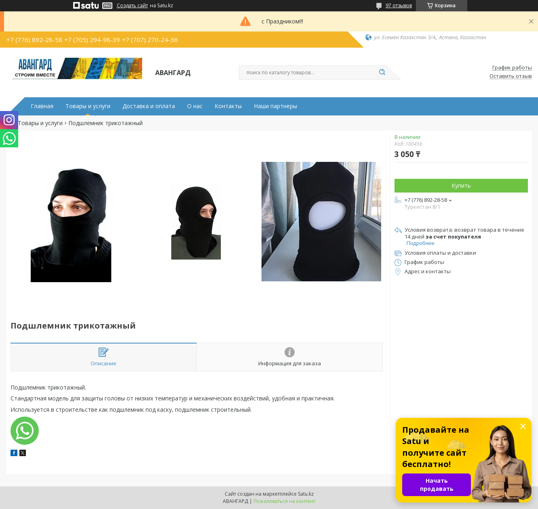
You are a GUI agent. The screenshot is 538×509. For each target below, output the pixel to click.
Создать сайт (132, 5)
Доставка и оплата (148, 106)
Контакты (228, 106)
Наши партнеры (275, 106)
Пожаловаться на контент (284, 501)
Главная (42, 106)
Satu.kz (306, 493)
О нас (195, 106)
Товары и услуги (87, 106)
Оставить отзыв (510, 76)
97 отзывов (399, 5)
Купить (461, 185)
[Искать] (382, 72)
